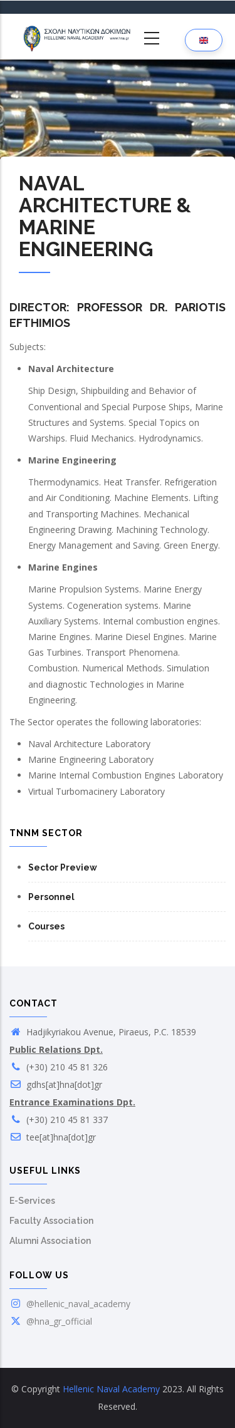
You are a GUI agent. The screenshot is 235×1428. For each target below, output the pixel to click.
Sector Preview (62, 867)
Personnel (51, 897)
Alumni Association (50, 1241)
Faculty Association (51, 1221)
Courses (46, 926)
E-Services (32, 1201)
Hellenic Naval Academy (111, 1389)
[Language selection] (203, 40)
